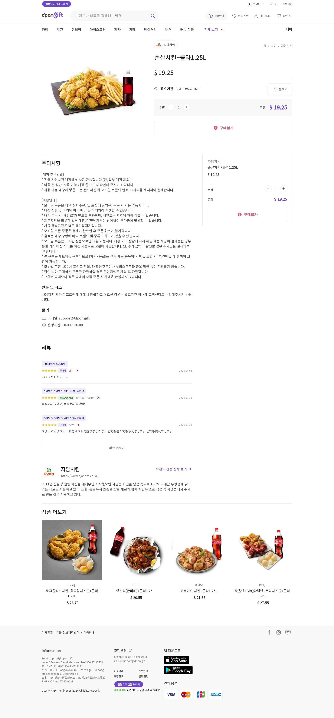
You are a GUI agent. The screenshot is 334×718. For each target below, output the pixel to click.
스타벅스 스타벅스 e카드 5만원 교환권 (63, 418)
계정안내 (118, 676)
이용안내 (89, 632)
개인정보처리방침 (68, 632)
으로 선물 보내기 (56, 4)
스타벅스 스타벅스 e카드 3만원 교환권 (63, 391)
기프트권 (143, 671)
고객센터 (123, 650)
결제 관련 (143, 676)
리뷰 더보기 (117, 447)
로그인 (273, 4)
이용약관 (47, 632)
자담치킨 (286, 45)
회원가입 (287, 4)
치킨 (273, 45)
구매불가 (223, 127)
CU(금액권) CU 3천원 (54, 363)
